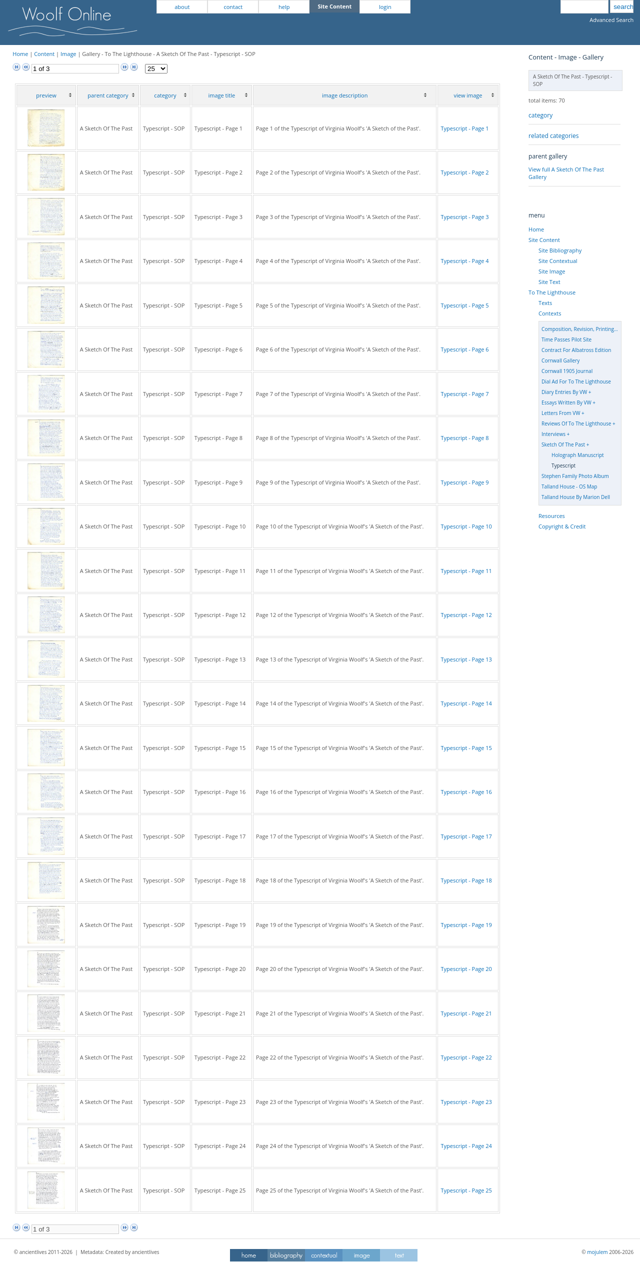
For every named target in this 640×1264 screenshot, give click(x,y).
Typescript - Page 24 (466, 1146)
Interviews (554, 434)
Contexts (549, 313)
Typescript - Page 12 (466, 614)
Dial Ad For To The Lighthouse (576, 381)
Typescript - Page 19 (466, 924)
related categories (553, 136)
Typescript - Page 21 (466, 1013)
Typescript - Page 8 (464, 438)
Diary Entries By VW (564, 392)
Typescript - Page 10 (466, 526)
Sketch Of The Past (563, 444)
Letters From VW (561, 413)
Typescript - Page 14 (466, 703)
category (540, 115)
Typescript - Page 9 (464, 482)
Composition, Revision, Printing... (580, 329)
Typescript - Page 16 (466, 792)
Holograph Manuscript (578, 455)
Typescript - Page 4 (464, 260)
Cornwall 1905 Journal (567, 371)
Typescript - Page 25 (466, 1190)
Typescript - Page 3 (464, 216)
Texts (545, 302)
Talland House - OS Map (569, 486)
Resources (551, 516)
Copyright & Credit (562, 526)
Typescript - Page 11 (466, 570)
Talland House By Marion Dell (576, 497)
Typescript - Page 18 (466, 880)
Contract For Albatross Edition (576, 350)
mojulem (597, 1252)
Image (68, 54)
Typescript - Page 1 (464, 128)
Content (44, 54)
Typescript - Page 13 (466, 659)
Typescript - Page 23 (466, 1102)
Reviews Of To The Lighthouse (576, 423)
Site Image (551, 271)
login (385, 6)
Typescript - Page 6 (464, 349)
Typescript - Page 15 (466, 748)
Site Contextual (557, 260)
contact (233, 6)
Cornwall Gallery (561, 360)
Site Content (544, 240)
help (284, 6)
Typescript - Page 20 (466, 968)
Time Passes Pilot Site (567, 339)
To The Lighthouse (552, 292)
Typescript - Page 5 (464, 305)
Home (20, 54)
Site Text (549, 282)
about (182, 6)
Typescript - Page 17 (466, 836)
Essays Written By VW (567, 402)
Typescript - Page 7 (464, 394)
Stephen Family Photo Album (575, 476)
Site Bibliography (560, 250)
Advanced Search (612, 20)
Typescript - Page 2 (464, 172)
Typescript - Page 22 (466, 1057)
